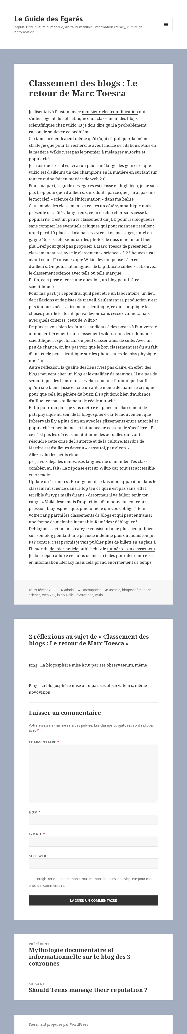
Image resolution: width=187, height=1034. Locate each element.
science (34, 595)
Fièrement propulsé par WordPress (58, 1024)
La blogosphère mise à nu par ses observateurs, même (93, 665)
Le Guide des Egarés (48, 18)
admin (69, 589)
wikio (99, 595)
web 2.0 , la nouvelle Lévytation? (67, 595)
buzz (147, 589)
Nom (35, 812)
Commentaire (44, 742)
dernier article (64, 548)
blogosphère (132, 589)
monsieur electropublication (110, 111)
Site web (37, 856)
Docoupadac (91, 589)
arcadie (114, 589)
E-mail (37, 834)
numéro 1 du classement (131, 548)
